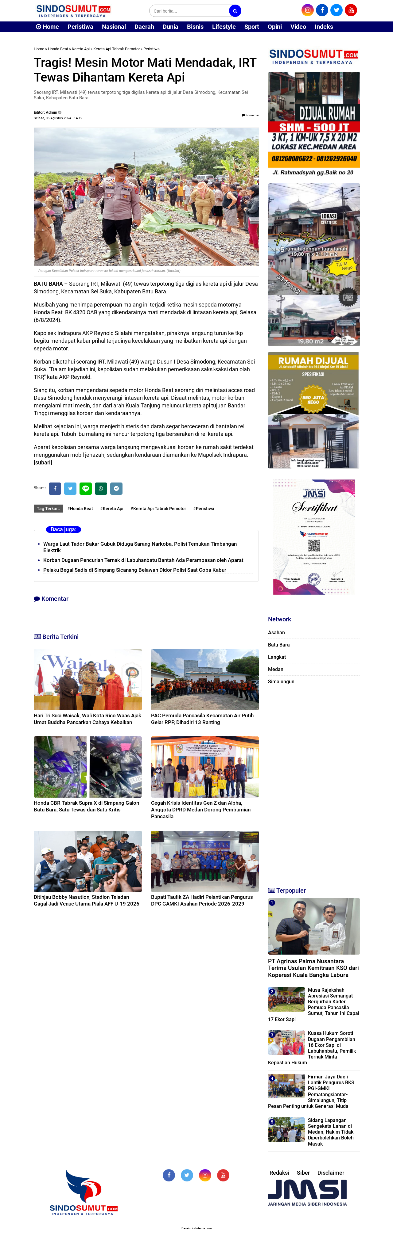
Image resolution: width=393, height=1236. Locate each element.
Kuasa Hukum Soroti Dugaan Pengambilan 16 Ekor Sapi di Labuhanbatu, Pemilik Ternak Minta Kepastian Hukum (312, 1048)
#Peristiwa (203, 508)
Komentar (250, 115)
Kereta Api (81, 49)
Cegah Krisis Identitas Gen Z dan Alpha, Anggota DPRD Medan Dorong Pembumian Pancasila (201, 809)
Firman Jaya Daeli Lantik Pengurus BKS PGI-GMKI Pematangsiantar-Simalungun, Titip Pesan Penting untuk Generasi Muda (311, 1091)
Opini (275, 26)
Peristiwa (80, 26)
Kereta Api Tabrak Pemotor (116, 49)
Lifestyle (224, 26)
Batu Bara (279, 645)
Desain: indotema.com (196, 1228)
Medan (275, 669)
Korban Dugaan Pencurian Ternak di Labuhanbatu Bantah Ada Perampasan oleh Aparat (143, 560)
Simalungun (281, 682)
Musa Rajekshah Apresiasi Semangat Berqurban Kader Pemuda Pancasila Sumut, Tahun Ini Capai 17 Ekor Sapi (313, 1004)
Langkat (277, 657)
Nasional (114, 26)
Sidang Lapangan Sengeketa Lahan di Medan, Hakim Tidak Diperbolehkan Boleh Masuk (331, 1132)
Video (298, 26)
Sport (251, 26)
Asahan (276, 632)
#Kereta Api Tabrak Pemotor (158, 508)
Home (47, 26)
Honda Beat (58, 49)
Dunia (170, 26)
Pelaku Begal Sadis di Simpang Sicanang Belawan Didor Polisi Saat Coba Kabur (134, 570)
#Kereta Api (111, 508)
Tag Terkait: (48, 508)
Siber (303, 1172)
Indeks (324, 26)
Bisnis (195, 26)
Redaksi (279, 1172)
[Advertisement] (314, 785)
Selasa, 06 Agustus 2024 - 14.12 (58, 118)
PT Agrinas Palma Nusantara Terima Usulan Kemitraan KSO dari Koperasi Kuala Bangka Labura (313, 968)
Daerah (144, 26)
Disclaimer (330, 1172)
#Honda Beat (80, 508)
